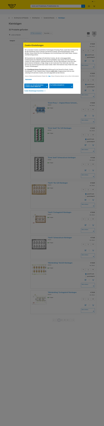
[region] (52, 68)
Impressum (28, 79)
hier (49, 76)
